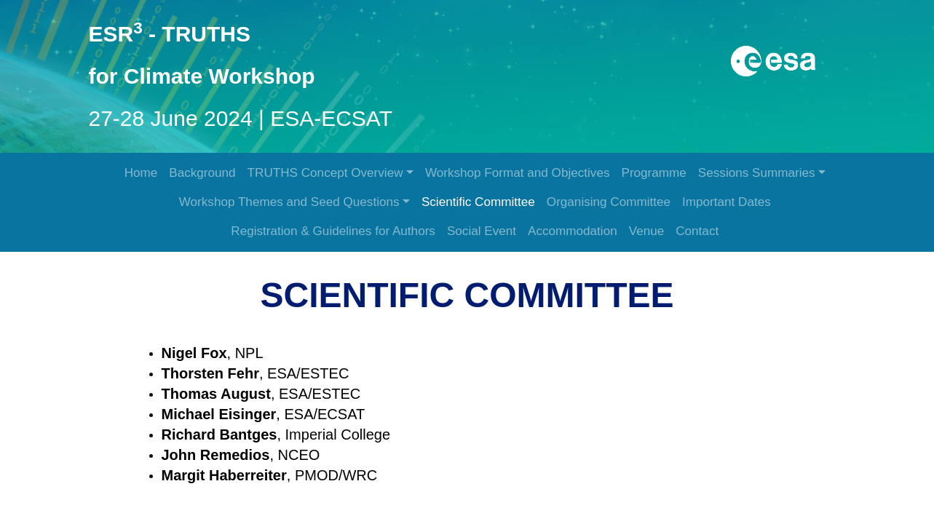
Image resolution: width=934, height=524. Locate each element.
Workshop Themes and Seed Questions (289, 202)
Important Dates (726, 202)
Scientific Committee (478, 202)
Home (141, 173)
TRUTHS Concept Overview (325, 173)
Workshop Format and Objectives (517, 173)
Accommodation (572, 231)
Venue (647, 231)
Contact (697, 231)
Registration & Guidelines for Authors (333, 231)
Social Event (481, 231)
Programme (653, 173)
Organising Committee (608, 202)
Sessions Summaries (756, 173)
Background (202, 173)
